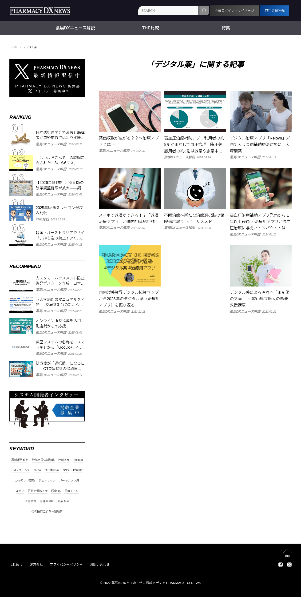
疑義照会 (63, 501)
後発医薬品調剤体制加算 (47, 511)
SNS (66, 470)
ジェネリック (47, 480)
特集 (226, 28)
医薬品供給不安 (38, 491)
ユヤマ (20, 491)
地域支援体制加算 (43, 460)
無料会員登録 (275, 10)
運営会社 (36, 564)
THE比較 (150, 28)
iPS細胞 (77, 470)
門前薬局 (64, 460)
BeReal (78, 460)
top (287, 555)
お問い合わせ (100, 564)
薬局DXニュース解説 (75, 28)
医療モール (71, 491)
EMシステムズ (21, 470)
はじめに (16, 564)
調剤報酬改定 (19, 460)
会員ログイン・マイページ (234, 10)
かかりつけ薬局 (25, 480)
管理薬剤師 (47, 501)
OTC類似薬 (52, 470)
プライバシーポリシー (66, 564)
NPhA (37, 470)
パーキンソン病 (69, 480)
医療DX (56, 491)
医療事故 (30, 501)
